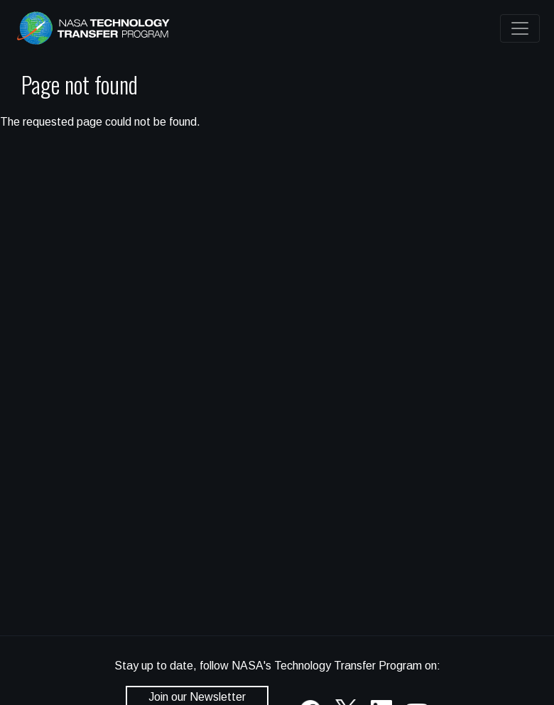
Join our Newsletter (197, 697)
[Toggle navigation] (520, 28)
